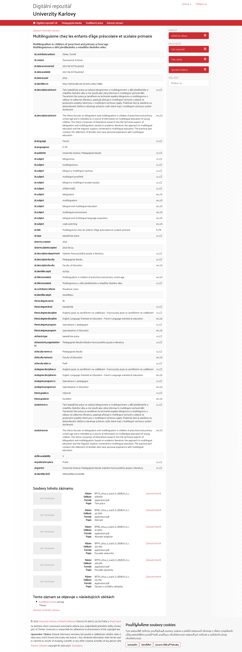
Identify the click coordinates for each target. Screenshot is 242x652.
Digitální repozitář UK (47, 23)
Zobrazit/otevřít (153, 493)
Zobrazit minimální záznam (46, 30)
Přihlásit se (176, 83)
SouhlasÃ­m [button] (132, 644)
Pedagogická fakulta (72, 23)
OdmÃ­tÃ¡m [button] (146, 644)
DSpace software (39, 645)
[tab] (189, 35)
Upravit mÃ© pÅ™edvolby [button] (167, 644)
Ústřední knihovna (66, 621)
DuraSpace (77, 645)
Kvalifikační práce (94, 23)
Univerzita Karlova (48, 621)
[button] (187, 4)
